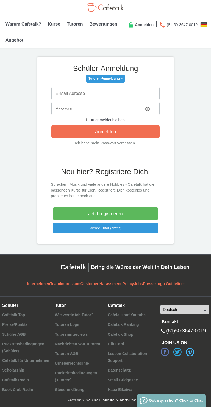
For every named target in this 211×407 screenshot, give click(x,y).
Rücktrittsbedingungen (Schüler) (23, 347)
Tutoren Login (67, 324)
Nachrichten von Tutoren (77, 344)
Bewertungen (103, 24)
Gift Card (116, 344)
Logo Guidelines (171, 284)
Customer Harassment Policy (107, 284)
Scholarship (13, 370)
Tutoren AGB (67, 353)
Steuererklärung (69, 389)
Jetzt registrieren (105, 213)
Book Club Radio (17, 389)
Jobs (138, 284)
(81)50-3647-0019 (178, 25)
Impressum (70, 284)
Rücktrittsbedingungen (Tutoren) (76, 376)
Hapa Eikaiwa (120, 389)
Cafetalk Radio (15, 380)
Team (55, 284)
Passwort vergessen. (118, 143)
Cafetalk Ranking (123, 324)
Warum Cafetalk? (23, 24)
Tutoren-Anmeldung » (105, 78)
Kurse (54, 24)
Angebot (14, 40)
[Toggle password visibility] (147, 109)
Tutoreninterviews (71, 334)
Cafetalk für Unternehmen (25, 360)
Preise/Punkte (15, 324)
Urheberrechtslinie (72, 363)
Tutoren (75, 24)
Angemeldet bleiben (105, 120)
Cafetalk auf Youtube (127, 315)
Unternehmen (37, 284)
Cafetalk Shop (120, 334)
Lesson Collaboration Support (127, 357)
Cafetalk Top (13, 315)
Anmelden (140, 25)
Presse (149, 284)
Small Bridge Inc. (123, 380)
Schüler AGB (14, 334)
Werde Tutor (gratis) (105, 228)
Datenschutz (119, 370)
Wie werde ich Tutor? (74, 315)
